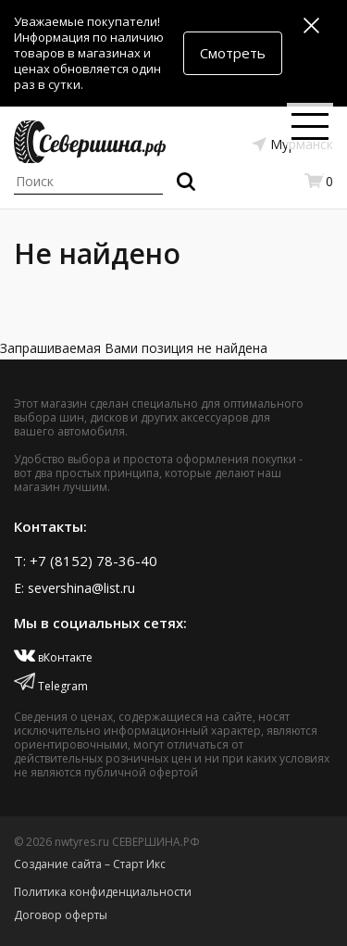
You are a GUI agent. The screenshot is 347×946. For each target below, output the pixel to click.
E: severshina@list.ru (74, 588)
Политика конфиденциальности (103, 892)
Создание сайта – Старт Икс (90, 864)
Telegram (51, 686)
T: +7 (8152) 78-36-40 (85, 560)
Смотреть (233, 53)
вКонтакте (53, 657)
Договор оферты (60, 915)
